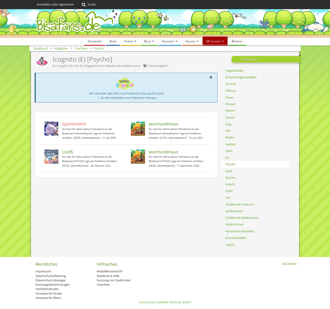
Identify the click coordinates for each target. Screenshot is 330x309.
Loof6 (67, 151)
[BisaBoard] (165, 23)
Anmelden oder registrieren (55, 4)
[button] (211, 77)
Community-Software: (165, 302)
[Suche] (88, 4)
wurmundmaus (163, 124)
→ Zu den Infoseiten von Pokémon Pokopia (126, 98)
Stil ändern (289, 264)
